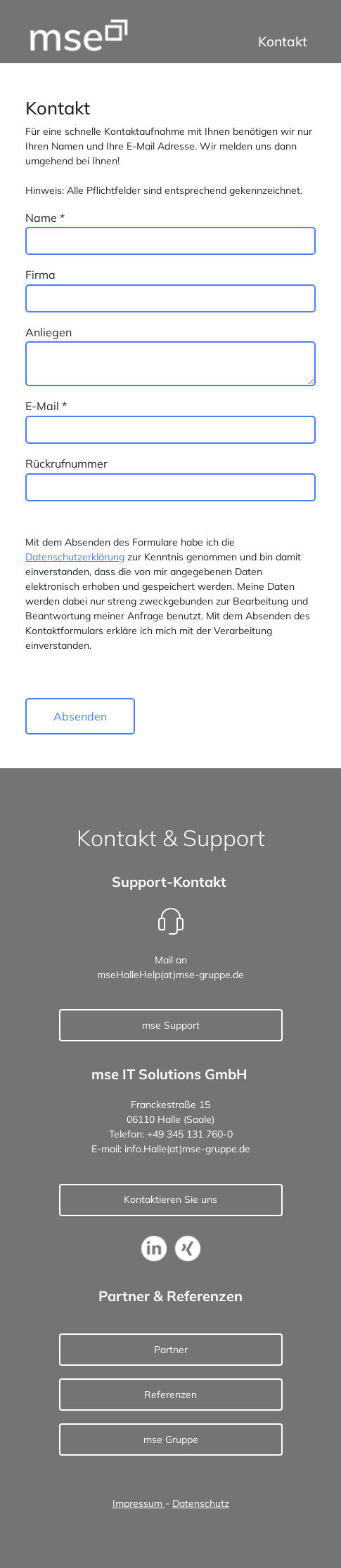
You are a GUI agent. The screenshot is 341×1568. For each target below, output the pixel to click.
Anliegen (48, 332)
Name (45, 218)
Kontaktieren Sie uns (170, 1199)
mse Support (171, 1025)
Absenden (80, 716)
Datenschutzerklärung (74, 557)
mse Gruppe (170, 1439)
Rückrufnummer (66, 463)
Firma (40, 275)
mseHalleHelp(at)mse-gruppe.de (170, 974)
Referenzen (170, 1394)
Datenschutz (200, 1503)
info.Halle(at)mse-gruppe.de (187, 1148)
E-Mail (46, 406)
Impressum (138, 1503)
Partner (171, 1349)
